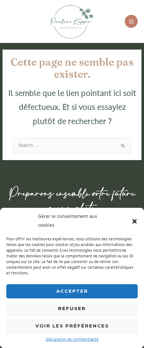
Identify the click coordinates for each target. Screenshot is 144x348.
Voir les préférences (72, 326)
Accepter (72, 291)
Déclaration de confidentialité (72, 340)
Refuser (72, 308)
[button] (134, 221)
